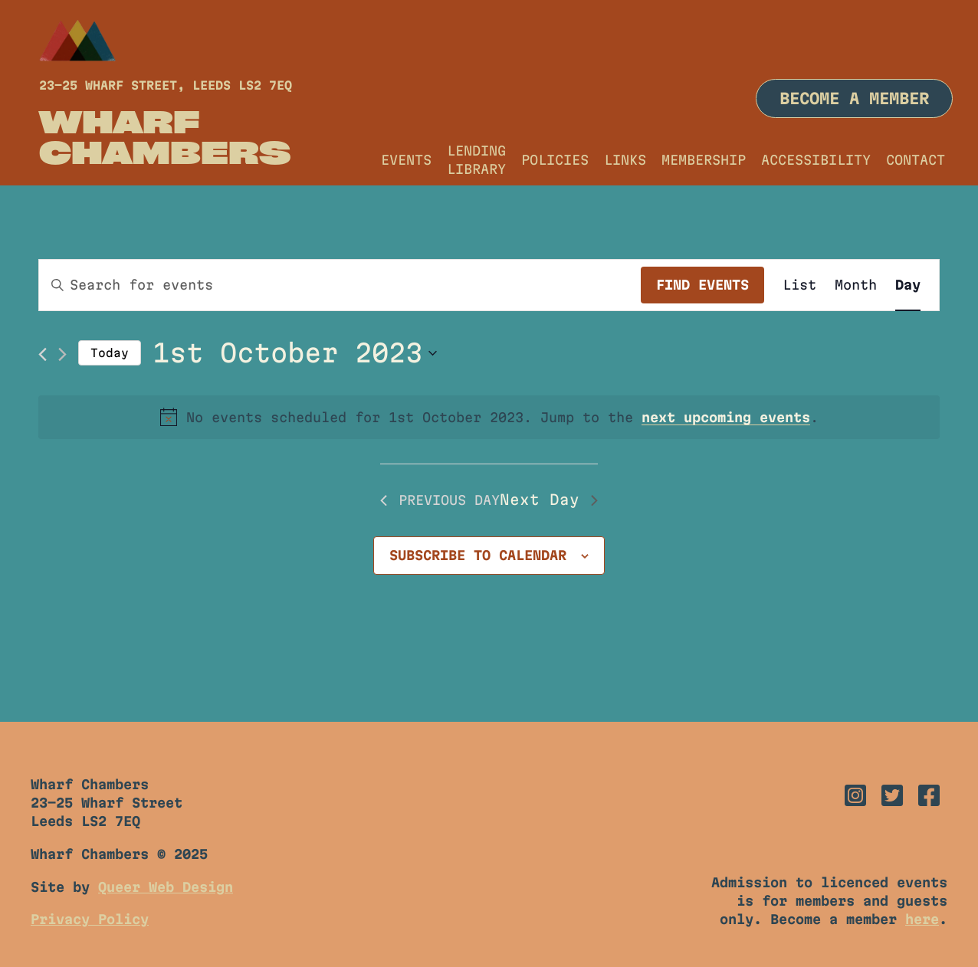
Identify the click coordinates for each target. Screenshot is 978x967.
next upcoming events (726, 417)
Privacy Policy (90, 919)
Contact (915, 159)
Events (406, 159)
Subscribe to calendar (477, 555)
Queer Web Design (165, 887)
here (922, 919)
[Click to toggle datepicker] (295, 353)
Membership (703, 159)
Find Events (702, 284)
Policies (555, 159)
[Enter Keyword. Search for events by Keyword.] (340, 285)
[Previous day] (42, 354)
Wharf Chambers (164, 136)
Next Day (549, 499)
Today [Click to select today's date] (109, 352)
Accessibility (816, 159)
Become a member (854, 98)
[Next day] (62, 354)
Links (625, 159)
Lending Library (476, 159)
